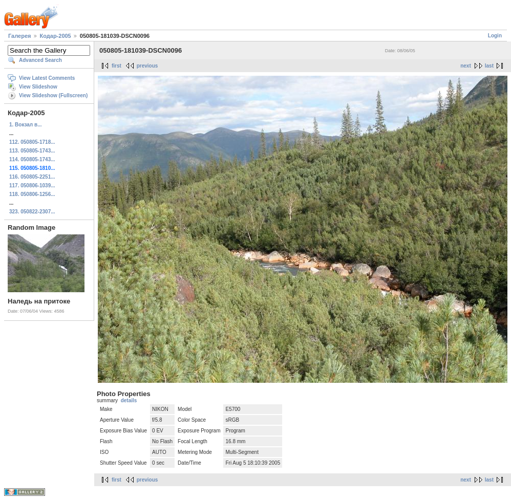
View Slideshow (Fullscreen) (53, 95)
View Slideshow (38, 87)
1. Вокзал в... (25, 124)
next (465, 66)
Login (495, 35)
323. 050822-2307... (32, 211)
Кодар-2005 (55, 36)
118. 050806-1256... (32, 194)
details (129, 400)
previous (147, 66)
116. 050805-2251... (32, 177)
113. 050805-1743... (32, 151)
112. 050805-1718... (32, 142)
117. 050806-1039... (32, 185)
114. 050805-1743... (32, 159)
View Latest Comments (47, 78)
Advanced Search (40, 60)
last (489, 66)
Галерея (19, 36)
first (116, 66)
